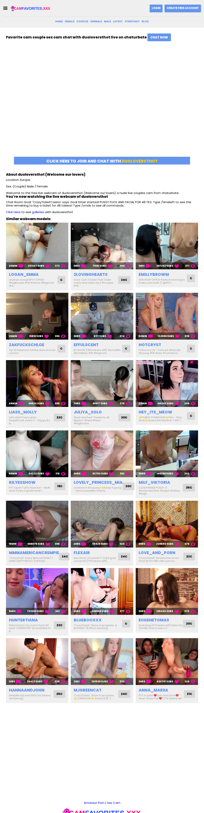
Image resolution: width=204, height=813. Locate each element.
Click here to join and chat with (102, 161)
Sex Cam (113, 782)
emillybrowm (154, 274)
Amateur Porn (94, 782)
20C (124, 417)
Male (107, 21)
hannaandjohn (26, 690)
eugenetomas (154, 620)
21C (189, 694)
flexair (82, 552)
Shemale (96, 21)
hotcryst (150, 345)
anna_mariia (153, 690)
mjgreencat (88, 690)
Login (156, 8)
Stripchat (132, 21)
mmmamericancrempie (34, 552)
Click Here (13, 212)
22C (59, 417)
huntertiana (23, 620)
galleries (38, 212)
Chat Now (159, 37)
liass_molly (23, 412)
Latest (118, 21)
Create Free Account (183, 8)
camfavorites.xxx (99, 803)
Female (70, 21)
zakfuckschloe (26, 345)
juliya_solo (88, 412)
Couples (82, 21)
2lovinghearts (91, 274)
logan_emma (24, 274)
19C (59, 486)
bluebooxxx (88, 620)
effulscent (86, 345)
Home (59, 21)
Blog (145, 21)
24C (124, 280)
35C (189, 488)
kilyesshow (22, 482)
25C (59, 694)
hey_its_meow (155, 412)
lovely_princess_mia (98, 482)
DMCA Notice (124, 803)
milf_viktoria (154, 482)
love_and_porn (157, 552)
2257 (139, 803)
